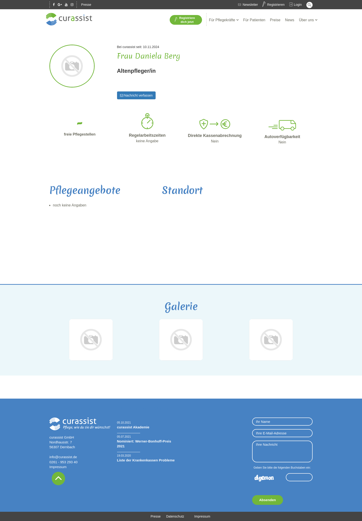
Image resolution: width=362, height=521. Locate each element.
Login (298, 4)
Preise (275, 20)
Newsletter (250, 4)
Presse (86, 4)
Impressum (57, 467)
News (289, 20)
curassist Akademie (133, 427)
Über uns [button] (307, 20)
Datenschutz (175, 516)
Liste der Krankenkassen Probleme (146, 460)
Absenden (267, 500)
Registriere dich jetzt (185, 20)
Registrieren (275, 4)
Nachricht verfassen (136, 95)
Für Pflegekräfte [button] (222, 20)
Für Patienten (254, 20)
